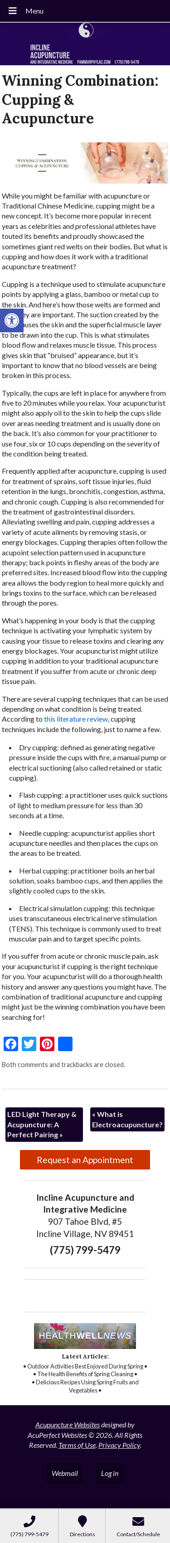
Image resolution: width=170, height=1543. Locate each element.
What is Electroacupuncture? (127, 1119)
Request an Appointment (85, 1160)
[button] (12, 320)
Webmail (65, 1473)
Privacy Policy (119, 1445)
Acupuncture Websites (67, 1424)
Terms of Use (77, 1445)
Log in (109, 1473)
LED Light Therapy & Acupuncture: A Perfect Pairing (42, 1124)
